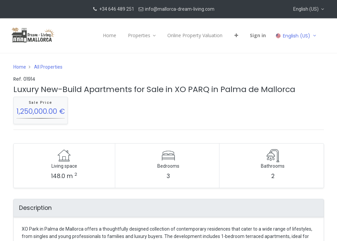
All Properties (48, 67)
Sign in (256, 35)
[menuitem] (107, 35)
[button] (308, 9)
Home (19, 67)
